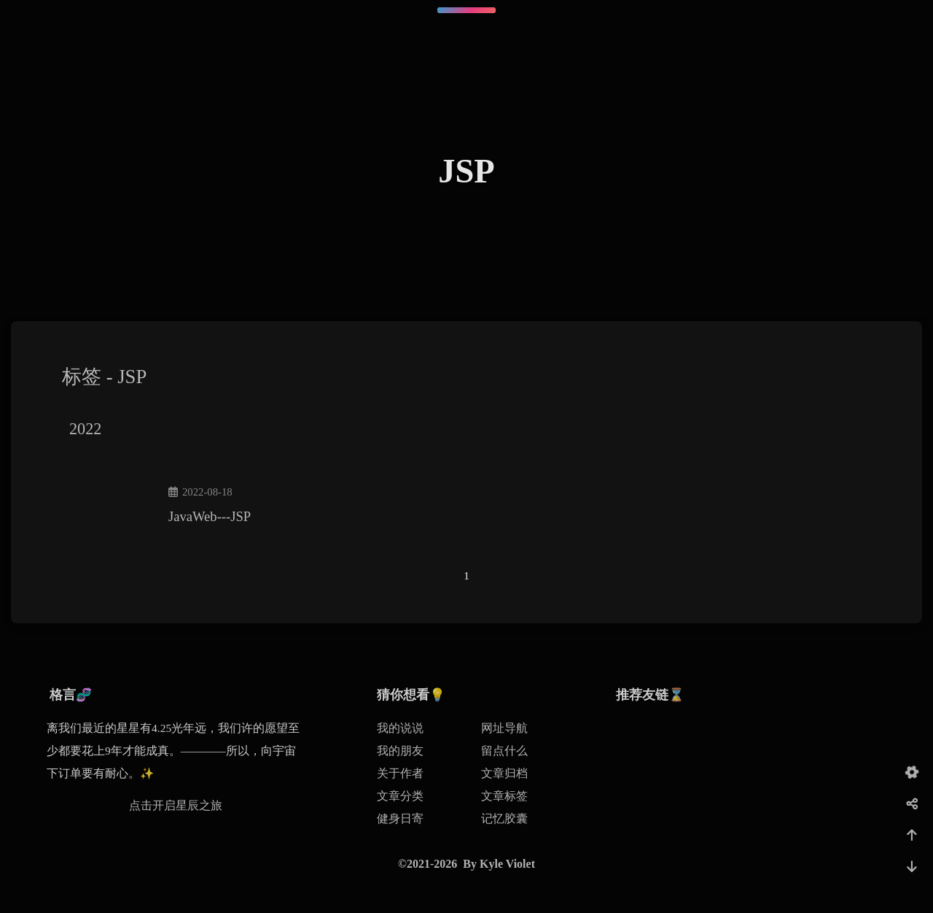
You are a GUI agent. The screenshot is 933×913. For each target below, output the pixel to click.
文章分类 (400, 796)
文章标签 (504, 796)
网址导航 (504, 728)
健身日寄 (400, 818)
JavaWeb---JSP (209, 516)
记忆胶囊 (504, 818)
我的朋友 (400, 750)
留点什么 (504, 750)
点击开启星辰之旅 (175, 805)
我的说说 (400, 728)
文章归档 (504, 773)
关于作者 (400, 773)
